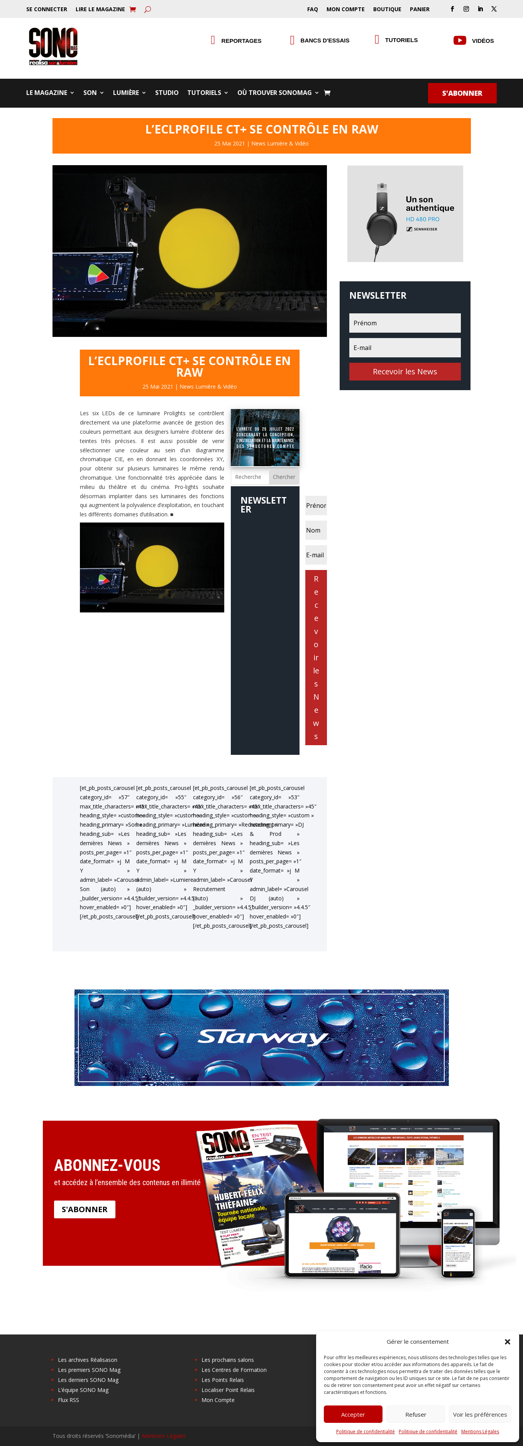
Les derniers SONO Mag (88, 1379)
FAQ (312, 10)
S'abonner (462, 93)
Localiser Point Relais (228, 1390)
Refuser (416, 1414)
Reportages (242, 40)
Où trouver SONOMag (274, 93)
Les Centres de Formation (234, 1369)
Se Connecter (46, 10)
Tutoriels (401, 40)
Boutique (387, 10)
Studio (167, 93)
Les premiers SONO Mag (89, 1369)
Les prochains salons (227, 1359)
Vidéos (483, 40)
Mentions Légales (480, 1431)
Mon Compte (346, 10)
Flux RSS (68, 1400)
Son (90, 93)
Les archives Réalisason (87, 1359)
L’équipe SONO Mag (83, 1390)
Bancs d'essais (325, 40)
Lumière (126, 93)
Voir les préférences (480, 1414)
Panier (420, 10)
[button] (507, 1342)
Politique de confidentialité (365, 1431)
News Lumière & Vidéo (280, 143)
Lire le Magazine (100, 10)
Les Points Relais (222, 1379)
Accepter (353, 1414)
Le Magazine (46, 93)
